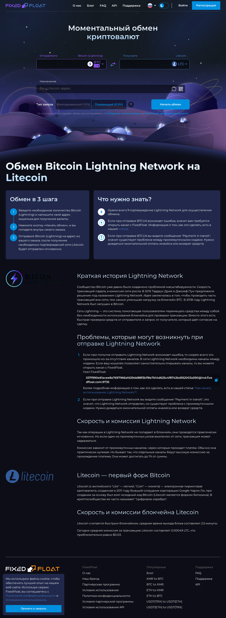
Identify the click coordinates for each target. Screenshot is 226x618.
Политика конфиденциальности (106, 598)
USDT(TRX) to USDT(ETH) (164, 603)
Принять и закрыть (33, 608)
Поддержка (131, 5)
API (114, 5)
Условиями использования (123, 115)
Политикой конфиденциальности (166, 115)
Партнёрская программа (101, 586)
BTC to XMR (155, 586)
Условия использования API (103, 609)
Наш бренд (90, 581)
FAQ (103, 5)
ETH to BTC (155, 598)
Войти (183, 5)
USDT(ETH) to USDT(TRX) (164, 609)
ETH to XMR (155, 592)
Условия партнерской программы (107, 603)
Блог (90, 5)
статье (123, 231)
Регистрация (206, 5)
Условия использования (100, 592)
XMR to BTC (155, 581)
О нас (77, 5)
